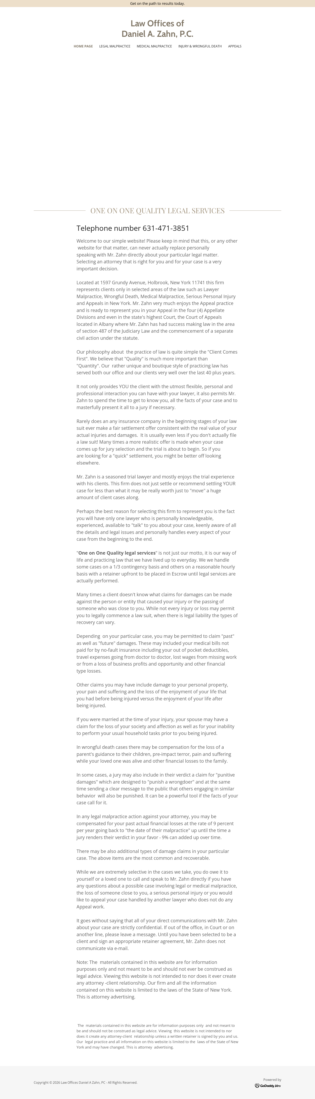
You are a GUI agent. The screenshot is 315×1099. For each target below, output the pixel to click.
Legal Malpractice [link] (114, 46)
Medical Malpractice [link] (154, 46)
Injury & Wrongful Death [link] (200, 46)
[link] (157, 35)
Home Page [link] (83, 46)
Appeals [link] (234, 46)
